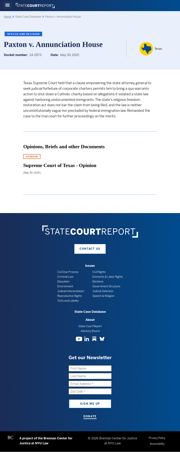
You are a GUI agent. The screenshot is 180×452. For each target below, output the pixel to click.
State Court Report (90, 326)
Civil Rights (99, 272)
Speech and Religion (23, 34)
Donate (90, 416)
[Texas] (151, 48)
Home (7, 16)
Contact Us (90, 248)
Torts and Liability (68, 300)
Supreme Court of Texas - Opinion (59, 165)
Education (63, 281)
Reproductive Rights (69, 296)
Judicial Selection (102, 291)
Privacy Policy (157, 438)
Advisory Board (90, 331)
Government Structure (106, 286)
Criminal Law (65, 276)
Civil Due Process (67, 272)
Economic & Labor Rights (107, 276)
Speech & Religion (103, 296)
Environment (65, 286)
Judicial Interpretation (70, 291)
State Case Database (90, 312)
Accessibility (157, 443)
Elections (97, 281)
